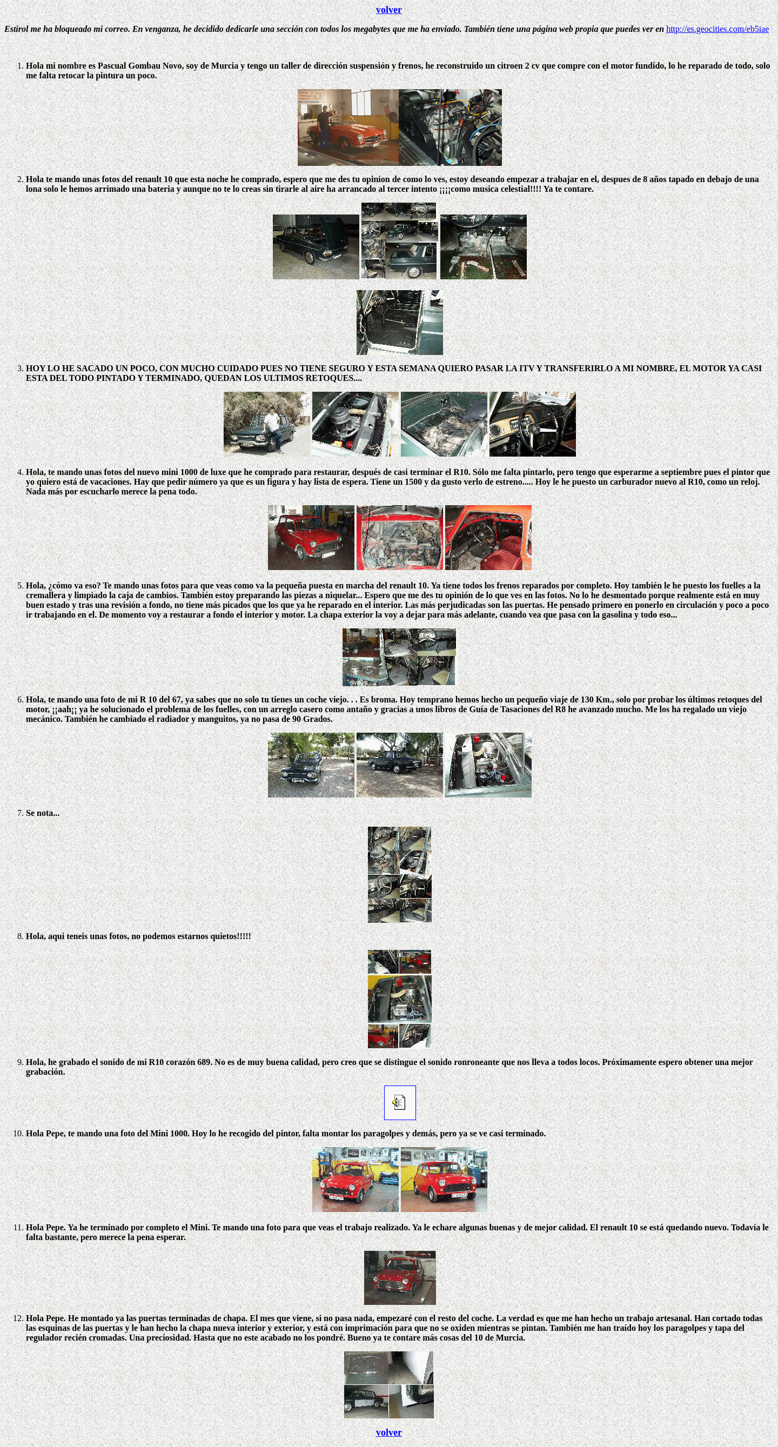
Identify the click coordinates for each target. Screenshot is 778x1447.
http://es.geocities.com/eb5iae (717, 29)
